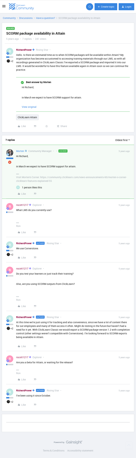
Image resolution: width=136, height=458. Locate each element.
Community (9, 18)
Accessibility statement (80, 450)
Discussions (26, 18)
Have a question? (45, 18)
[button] (4, 7)
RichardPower (24, 49)
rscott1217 (22, 205)
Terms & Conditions (53, 450)
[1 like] (29, 187)
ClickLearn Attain (27, 117)
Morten (20, 151)
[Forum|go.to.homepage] (21, 6)
